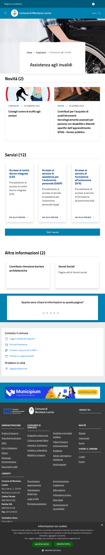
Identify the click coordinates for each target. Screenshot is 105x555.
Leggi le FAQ (33, 499)
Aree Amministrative (11, 438)
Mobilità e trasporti (36, 455)
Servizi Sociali (67, 266)
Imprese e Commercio (37, 445)
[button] (52, 550)
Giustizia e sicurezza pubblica (62, 435)
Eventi (82, 461)
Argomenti (41, 52)
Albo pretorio (59, 490)
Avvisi (81, 443)
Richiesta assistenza (36, 503)
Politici (5, 453)
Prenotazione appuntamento (34, 483)
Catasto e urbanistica (37, 450)
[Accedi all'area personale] (93, 4)
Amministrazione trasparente (61, 483)
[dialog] (52, 538)
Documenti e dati (10, 466)
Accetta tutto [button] (42, 544)
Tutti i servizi (52, 232)
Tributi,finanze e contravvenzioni (60, 443)
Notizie (61, 105)
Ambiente (57, 450)
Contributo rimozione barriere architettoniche (26, 268)
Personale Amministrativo (9, 459)
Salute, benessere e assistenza (62, 457)
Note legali (58, 500)
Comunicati (13, 105)
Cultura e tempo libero (37, 440)
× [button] (102, 525)
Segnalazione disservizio (33, 492)
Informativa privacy (62, 495)
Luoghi (82, 456)
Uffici (4, 443)
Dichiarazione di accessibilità (60, 506)
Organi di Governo (10, 433)
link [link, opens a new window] (78, 538)
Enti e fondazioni (9, 448)
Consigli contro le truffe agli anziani (24, 113)
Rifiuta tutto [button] (63, 544)
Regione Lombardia (13, 3)
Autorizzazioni (59, 464)
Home (29, 52)
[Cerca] (99, 13)
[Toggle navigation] (5, 13)
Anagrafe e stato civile (37, 435)
